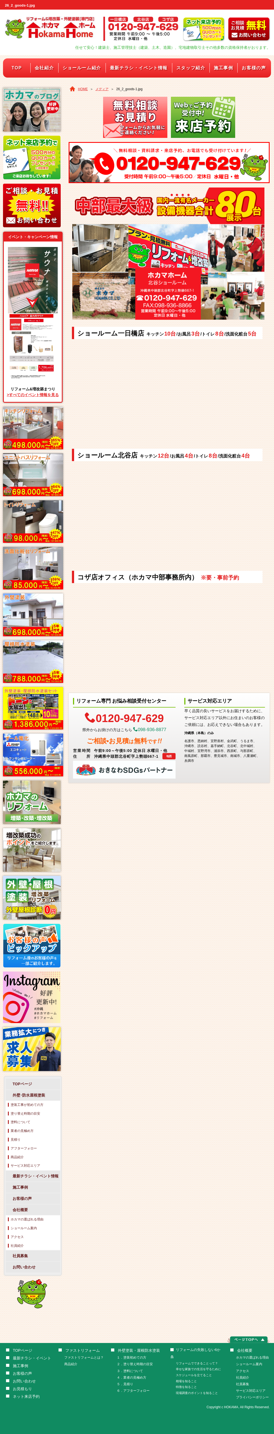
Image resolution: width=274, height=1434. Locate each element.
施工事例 (223, 68)
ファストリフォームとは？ (84, 1357)
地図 (169, 756)
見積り (16, 1139)
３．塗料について (130, 1371)
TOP (16, 68)
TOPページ (22, 1084)
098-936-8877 (150, 729)
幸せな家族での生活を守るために (198, 1369)
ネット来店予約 (26, 1396)
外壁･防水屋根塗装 (29, 1095)
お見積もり (22, 1389)
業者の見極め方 (22, 1131)
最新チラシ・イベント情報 (139, 68)
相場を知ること (186, 1381)
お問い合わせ (24, 1267)
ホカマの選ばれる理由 (27, 1219)
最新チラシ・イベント (32, 1358)
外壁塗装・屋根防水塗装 (139, 1350)
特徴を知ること (186, 1386)
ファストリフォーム (82, 1350)
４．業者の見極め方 (131, 1377)
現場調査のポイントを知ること (197, 1393)
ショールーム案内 (24, 1228)
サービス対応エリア (25, 1166)
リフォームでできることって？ (197, 1363)
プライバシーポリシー (252, 1397)
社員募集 (20, 1256)
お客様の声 (254, 68)
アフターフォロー (24, 1148)
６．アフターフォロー (133, 1391)
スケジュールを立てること (194, 1375)
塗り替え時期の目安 (25, 1113)
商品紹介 (17, 1157)
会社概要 (20, 1210)
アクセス (17, 1237)
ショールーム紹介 (82, 68)
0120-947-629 (124, 718)
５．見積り (125, 1384)
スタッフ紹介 (190, 68)
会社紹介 (44, 68)
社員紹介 (17, 1246)
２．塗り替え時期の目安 (135, 1364)
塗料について (20, 1122)
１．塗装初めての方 (131, 1357)
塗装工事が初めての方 (27, 1105)
